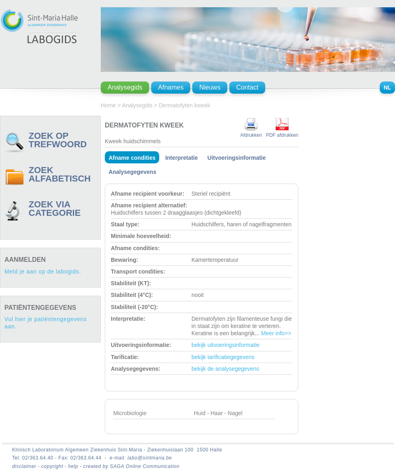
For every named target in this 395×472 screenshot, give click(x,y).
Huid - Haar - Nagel (218, 413)
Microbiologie (129, 413)
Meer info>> (276, 333)
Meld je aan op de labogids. (42, 271)
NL (387, 87)
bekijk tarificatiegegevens (222, 357)
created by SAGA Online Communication (131, 466)
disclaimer (25, 466)
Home (108, 105)
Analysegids (137, 105)
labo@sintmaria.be (149, 458)
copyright (52, 466)
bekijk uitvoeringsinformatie (225, 345)
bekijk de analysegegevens (225, 368)
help (74, 466)
